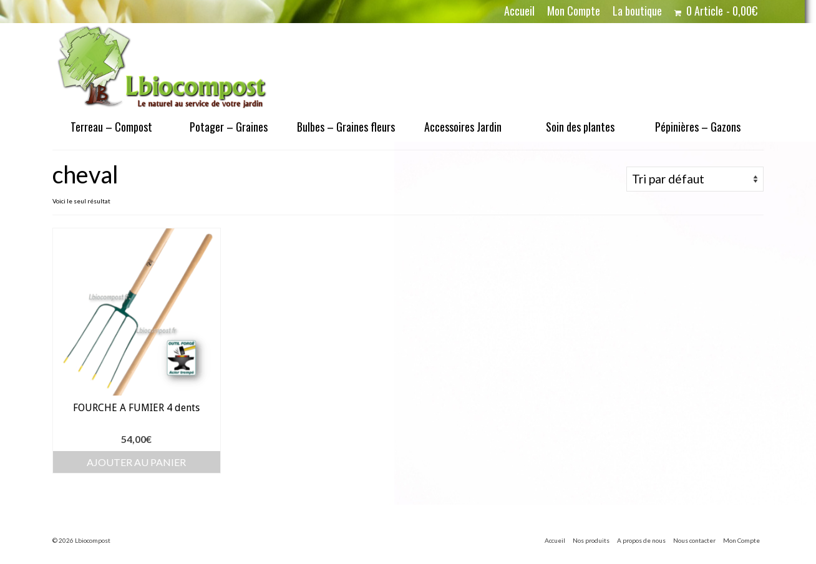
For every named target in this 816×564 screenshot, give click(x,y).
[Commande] (695, 179)
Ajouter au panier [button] (136, 462)
